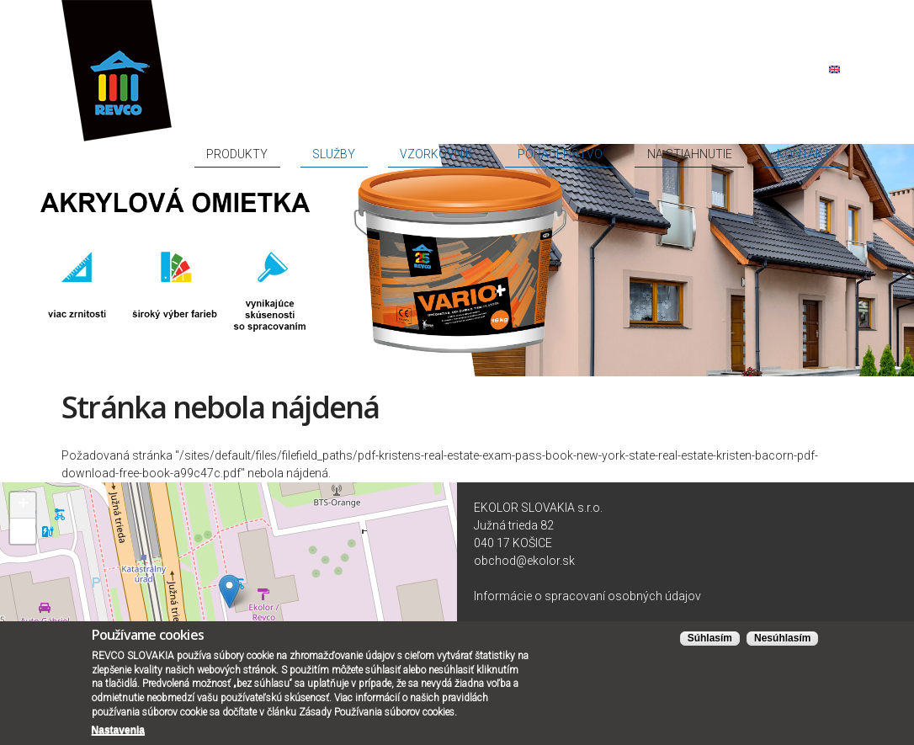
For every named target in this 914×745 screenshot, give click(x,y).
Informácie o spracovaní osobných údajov (587, 589)
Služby (486, 94)
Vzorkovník (556, 94)
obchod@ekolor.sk (524, 554)
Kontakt (818, 94)
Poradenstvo (644, 94)
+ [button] (23, 498)
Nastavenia (118, 735)
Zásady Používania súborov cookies (376, 718)
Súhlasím (710, 644)
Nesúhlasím (782, 644)
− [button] (23, 524)
